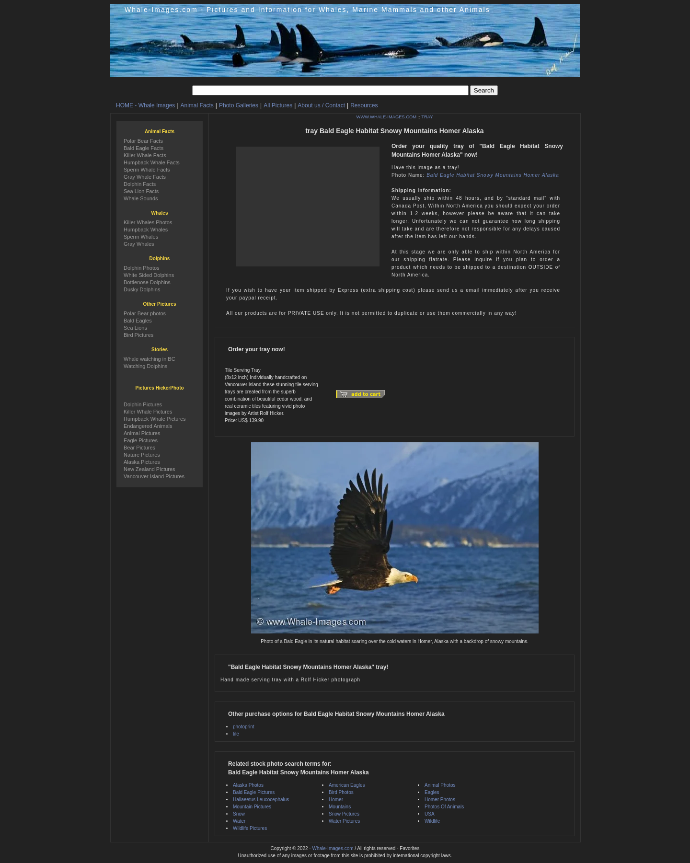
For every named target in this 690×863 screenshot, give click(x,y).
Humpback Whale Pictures (155, 419)
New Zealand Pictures (149, 469)
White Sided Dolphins (149, 275)
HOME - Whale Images (145, 105)
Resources (364, 105)
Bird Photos (341, 792)
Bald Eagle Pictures (254, 792)
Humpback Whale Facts (152, 162)
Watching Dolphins (145, 366)
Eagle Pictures (141, 440)
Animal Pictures (142, 433)
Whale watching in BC (149, 359)
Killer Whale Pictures (148, 411)
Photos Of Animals (444, 806)
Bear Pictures (139, 447)
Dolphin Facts (140, 184)
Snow (239, 814)
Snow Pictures (344, 814)
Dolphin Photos (142, 268)
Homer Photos (440, 799)
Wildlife (432, 821)
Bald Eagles (138, 320)
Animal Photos (440, 785)
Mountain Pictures (252, 806)
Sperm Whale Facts (147, 170)
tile (236, 733)
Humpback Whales (146, 229)
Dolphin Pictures (143, 404)
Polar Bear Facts (143, 141)
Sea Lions (135, 328)
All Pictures (278, 105)
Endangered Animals (148, 426)
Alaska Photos (248, 785)
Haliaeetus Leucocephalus (261, 799)
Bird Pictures (138, 335)
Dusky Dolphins (142, 289)
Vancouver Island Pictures (154, 476)
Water (239, 821)
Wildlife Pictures (250, 828)
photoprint (243, 726)
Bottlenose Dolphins (147, 282)
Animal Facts (197, 105)
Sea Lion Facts (141, 191)
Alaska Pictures (142, 462)
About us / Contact (321, 105)
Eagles (432, 792)
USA (430, 814)
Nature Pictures (142, 455)
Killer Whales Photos (148, 222)
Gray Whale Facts (145, 177)
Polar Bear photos (145, 313)
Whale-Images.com (332, 848)
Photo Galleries (238, 105)
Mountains (340, 806)
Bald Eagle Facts (143, 148)
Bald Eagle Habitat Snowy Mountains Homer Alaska (492, 175)
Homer (336, 799)
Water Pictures (344, 821)
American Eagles (347, 785)
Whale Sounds (141, 198)
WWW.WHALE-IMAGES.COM (386, 117)
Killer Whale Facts (145, 155)
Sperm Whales (141, 237)
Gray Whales (139, 244)
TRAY (427, 117)
